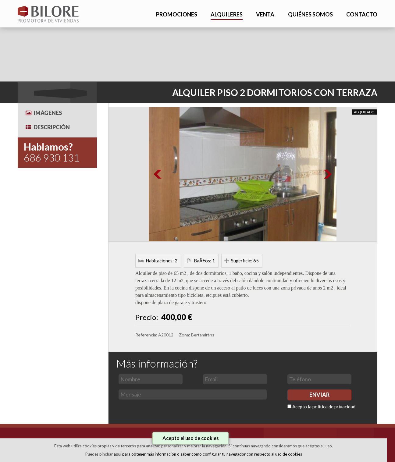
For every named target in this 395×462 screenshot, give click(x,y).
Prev (158, 174)
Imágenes (44, 112)
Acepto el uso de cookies (190, 438)
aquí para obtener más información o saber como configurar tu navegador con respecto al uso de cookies (208, 454)
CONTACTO (361, 14)
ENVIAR (319, 394)
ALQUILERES (227, 14)
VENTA (265, 14)
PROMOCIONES (176, 14)
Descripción (48, 127)
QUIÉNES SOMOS (310, 14)
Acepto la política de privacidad (323, 406)
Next (327, 174)
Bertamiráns (202, 334)
